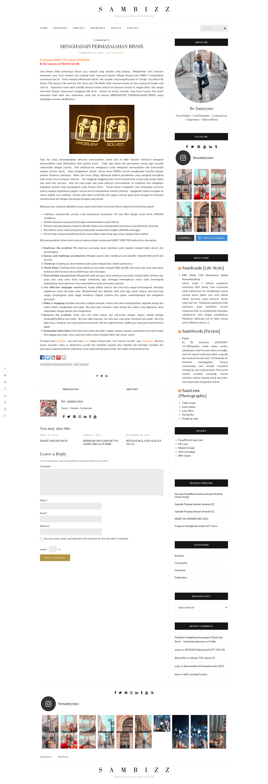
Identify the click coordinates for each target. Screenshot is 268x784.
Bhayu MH (180, 657)
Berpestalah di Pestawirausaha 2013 (204, 666)
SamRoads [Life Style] (203, 267)
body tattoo (189, 406)
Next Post (132, 389)
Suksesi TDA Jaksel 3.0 (202, 657)
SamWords (97, 28)
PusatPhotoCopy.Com (190, 440)
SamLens (79, 28)
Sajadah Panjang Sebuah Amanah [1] (194, 511)
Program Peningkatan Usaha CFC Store (196, 526)
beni (177, 674)
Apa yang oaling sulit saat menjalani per (217, 732)
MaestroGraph (186, 447)
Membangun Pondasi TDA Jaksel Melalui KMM (100, 442)
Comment (45, 466)
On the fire (188, 414)
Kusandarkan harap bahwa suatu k (218, 185)
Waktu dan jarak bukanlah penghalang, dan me (217, 217)
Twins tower (189, 402)
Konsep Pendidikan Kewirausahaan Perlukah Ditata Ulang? (199, 495)
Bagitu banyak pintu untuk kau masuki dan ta (201, 217)
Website (44, 526)
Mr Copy (183, 443)
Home (44, 28)
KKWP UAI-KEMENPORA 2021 (191, 518)
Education (180, 570)
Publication (181, 577)
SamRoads (60, 28)
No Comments (115, 53)
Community (102, 40)
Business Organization (56, 364)
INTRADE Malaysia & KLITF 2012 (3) (205, 649)
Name (44, 500)
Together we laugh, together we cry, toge (201, 185)
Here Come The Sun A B (180, 732)
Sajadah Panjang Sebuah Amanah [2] (194, 504)
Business (179, 555)
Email (43, 513)
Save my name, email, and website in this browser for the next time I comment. (86, 538)
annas (178, 649)
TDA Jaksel (81, 364)
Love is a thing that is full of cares (183, 185)
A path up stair (190, 418)
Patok (185, 338)
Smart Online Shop (54, 440)
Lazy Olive (187, 410)
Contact (133, 28)
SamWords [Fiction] (201, 331)
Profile (116, 28)
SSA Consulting (186, 451)
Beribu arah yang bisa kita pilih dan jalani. (184, 217)
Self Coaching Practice (195, 674)
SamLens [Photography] (192, 393)
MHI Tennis (184, 455)
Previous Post (71, 389)
